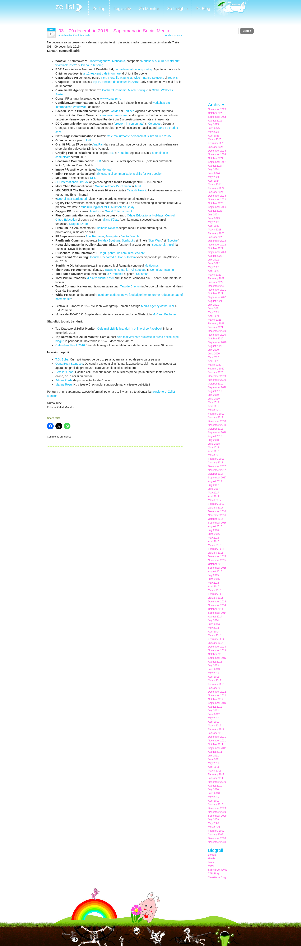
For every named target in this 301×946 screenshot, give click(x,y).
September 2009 (217, 815)
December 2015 (217, 556)
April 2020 (213, 361)
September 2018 (217, 432)
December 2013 (217, 646)
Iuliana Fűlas (110, 219)
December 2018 (217, 421)
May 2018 (213, 447)
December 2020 (217, 331)
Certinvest (154, 123)
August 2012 (215, 706)
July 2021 (213, 304)
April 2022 (213, 270)
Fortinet (129, 111)
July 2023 (213, 214)
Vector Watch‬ (130, 236)
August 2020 (215, 346)
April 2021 (213, 316)
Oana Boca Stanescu (69, 363)
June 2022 (214, 263)
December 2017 (217, 466)
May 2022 (213, 267)
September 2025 (217, 116)
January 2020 (215, 372)
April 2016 (213, 541)
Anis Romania (95, 236)
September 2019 (217, 387)
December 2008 (217, 838)
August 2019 (215, 391)
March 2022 (214, 274)
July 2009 (213, 819)
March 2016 (214, 545)
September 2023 (217, 207)
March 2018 (214, 455)
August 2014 (215, 616)
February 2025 (216, 143)
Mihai (211, 866)
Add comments (173, 35)
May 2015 (213, 582)
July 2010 (213, 789)
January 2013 (215, 688)
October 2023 (215, 203)
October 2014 (215, 609)
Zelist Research (81, 35)
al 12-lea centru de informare (102, 73)
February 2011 (216, 774)
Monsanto (118, 61)
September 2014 (217, 612)
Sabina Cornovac (217, 869)
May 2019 (213, 402)
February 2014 (216, 639)
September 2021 (217, 297)
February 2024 (216, 188)
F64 (103, 77)
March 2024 (214, 184)
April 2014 (213, 631)
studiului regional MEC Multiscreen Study (107, 207)
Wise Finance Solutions (149, 77)
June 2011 (214, 759)
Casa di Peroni (136, 190)
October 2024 (215, 158)
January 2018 (215, 462)
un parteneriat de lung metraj (133, 69)
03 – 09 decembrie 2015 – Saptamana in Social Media (114, 30)
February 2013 (216, 684)
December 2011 (217, 736)
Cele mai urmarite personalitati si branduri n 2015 (139, 136)
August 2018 (215, 436)
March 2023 (214, 229)
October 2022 (215, 248)
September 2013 (217, 657)
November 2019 (217, 379)
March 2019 (214, 409)
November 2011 (217, 740)
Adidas (115, 111)
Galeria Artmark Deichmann (113, 186)
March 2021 (214, 319)
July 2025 (213, 124)
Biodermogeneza (99, 61)
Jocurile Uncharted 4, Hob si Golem (112, 257)
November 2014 (217, 605)
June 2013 (214, 669)
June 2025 (214, 128)
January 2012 (215, 733)
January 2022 (215, 282)
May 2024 (213, 177)
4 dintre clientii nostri (100, 278)
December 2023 (217, 195)
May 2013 (213, 673)
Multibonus (151, 265)
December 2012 (217, 691)
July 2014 (213, 620)
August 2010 (215, 785)
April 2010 (213, 800)
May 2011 (213, 763)
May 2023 (213, 222)
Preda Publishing (92, 65)
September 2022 (217, 252)
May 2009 (213, 823)
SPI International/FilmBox (71, 182)
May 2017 (213, 492)
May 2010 (213, 797)
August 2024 (215, 165)
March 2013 (214, 680)
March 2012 (214, 725)
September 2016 (217, 522)
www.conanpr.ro (111, 98)
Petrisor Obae (64, 372)
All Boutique (138, 269)
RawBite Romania (116, 269)
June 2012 (214, 714)
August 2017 (215, 481)
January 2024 (215, 192)
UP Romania (115, 274)
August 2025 (215, 120)
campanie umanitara (113, 115)
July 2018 (213, 440)
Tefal (138, 186)
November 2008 (217, 842)
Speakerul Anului (163, 244)
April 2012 (213, 721)
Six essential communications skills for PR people (128, 173)
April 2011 (213, 766)
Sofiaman (142, 274)
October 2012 (215, 699)
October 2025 (215, 113)
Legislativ (122, 8)
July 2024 (213, 169)
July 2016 (213, 530)
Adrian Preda (64, 380)
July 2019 (213, 394)
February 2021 (216, 323)
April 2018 (213, 451)
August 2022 (215, 255)
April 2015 (213, 586)
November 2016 (217, 515)
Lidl (88, 140)
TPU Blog (213, 873)
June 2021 (214, 308)
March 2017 (214, 500)
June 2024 (214, 173)
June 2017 (214, 488)
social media (65, 35)
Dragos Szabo (78, 223)
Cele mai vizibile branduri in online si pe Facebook (129, 328)
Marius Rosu (63, 384)
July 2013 (213, 665)
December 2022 (217, 240)
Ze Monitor (149, 8)
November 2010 (217, 781)
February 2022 (216, 278)
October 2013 (215, 654)
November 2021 (217, 289)
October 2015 (215, 564)
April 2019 (213, 406)
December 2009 (217, 808)
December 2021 (217, 286)
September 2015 (217, 567)
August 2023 (215, 210)
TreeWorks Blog (217, 877)
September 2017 (217, 477)
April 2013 (213, 676)
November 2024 (217, 154)
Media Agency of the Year (157, 306)
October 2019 (215, 383)
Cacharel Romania (114, 90)
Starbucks (128, 240)
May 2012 (213, 718)
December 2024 (217, 150)
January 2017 (215, 507)
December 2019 (217, 376)
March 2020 (214, 364)
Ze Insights (177, 8)
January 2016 (215, 552)
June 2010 (214, 793)
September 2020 (217, 342)
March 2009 (214, 827)
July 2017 (213, 485)
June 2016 (214, 533)
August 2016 (215, 526)
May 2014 (213, 627)
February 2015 (216, 594)
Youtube (123, 152)
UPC (93, 178)
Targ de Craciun (130, 286)
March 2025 (214, 139)
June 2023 (214, 218)
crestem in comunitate (129, 123)
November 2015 (217, 560)
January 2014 (215, 642)
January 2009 (215, 834)
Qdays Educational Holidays (145, 215)
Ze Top (99, 8)
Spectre (172, 240)
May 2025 (213, 131)
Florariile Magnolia (120, 77)
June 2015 (214, 579)
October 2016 (215, 518)
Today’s (172, 77)
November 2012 (217, 695)
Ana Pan (98, 144)
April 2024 (213, 180)
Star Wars (155, 240)
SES (111, 152)
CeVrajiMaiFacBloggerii (72, 198)
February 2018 (216, 458)
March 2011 (214, 770)
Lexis (211, 862)
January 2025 (215, 146)
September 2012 (217, 703)
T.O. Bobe (61, 359)
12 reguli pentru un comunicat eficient (120, 253)
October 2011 (215, 744)
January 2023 (215, 237)
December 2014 (217, 601)
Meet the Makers (231, 8)
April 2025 (213, 135)
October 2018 (215, 428)
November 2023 (217, 199)
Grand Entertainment (118, 211)
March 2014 (214, 635)
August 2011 (215, 751)
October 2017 (215, 473)
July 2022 (213, 259)
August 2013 (215, 661)
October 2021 (215, 293)
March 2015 (214, 590)
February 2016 (216, 549)
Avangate (111, 236)
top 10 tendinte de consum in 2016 (115, 81)
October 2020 (215, 338)
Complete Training (162, 269)
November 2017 (217, 470)
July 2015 (213, 575)
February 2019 (216, 413)
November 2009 (217, 812)
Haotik (211, 858)
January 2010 (215, 804)
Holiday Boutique (109, 240)
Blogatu (212, 854)
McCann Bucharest (165, 314)
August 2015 (215, 571)
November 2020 (217, 334)
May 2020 (213, 357)
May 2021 (213, 312)
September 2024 (217, 162)
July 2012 (213, 710)
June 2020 (214, 353)
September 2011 (217, 748)
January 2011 (215, 778)
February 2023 (216, 233)
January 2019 (215, 417)
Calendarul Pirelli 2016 (70, 345)
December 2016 (217, 511)
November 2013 (217, 650)
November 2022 (217, 244)
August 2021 (215, 301)
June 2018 (214, 443)
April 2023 (213, 225)
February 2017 (216, 503)
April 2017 (213, 496)
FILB (98, 161)
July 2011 (213, 755)
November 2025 (217, 109)
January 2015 (215, 597)
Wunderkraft (104, 169)
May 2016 (213, 537)
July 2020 (213, 349)
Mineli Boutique (138, 90)
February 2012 (216, 729)
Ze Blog (203, 8)
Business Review (106, 228)
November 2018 (217, 425)
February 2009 (216, 830)
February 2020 (216, 368)
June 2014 (214, 624)
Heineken (95, 211)
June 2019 (214, 398)
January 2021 (215, 327)
